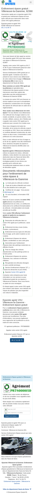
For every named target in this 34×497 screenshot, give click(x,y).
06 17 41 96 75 (6, 27)
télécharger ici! (9, 192)
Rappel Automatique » (11, 416)
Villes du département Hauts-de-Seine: (17, 489)
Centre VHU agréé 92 (18, 272)
